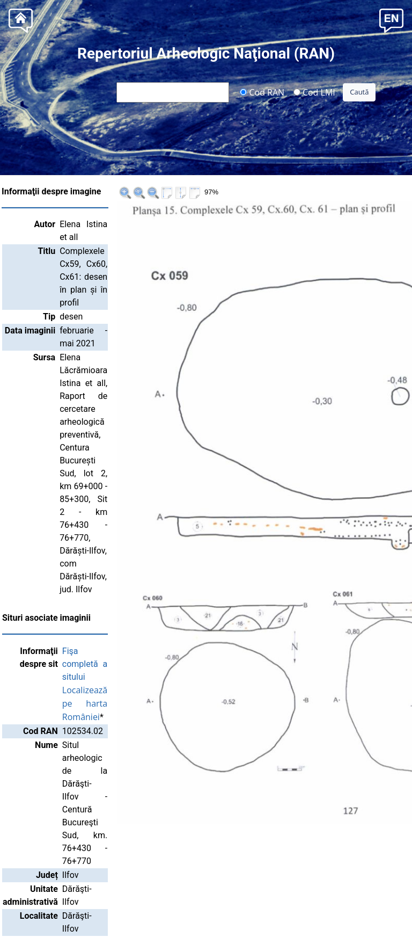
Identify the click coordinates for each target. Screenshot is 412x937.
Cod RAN (262, 92)
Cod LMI (314, 92)
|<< (340, 192)
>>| (395, 192)
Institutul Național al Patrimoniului (206, 916)
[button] (391, 19)
